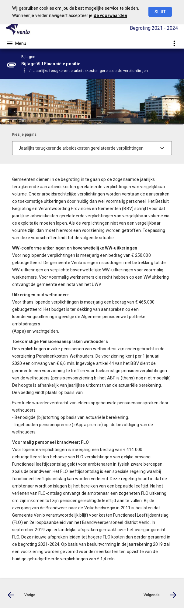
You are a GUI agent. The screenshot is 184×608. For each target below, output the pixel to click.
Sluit (160, 11)
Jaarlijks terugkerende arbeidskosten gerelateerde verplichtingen (90, 71)
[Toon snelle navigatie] (174, 43)
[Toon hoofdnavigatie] (16, 43)
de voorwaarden (110, 15)
